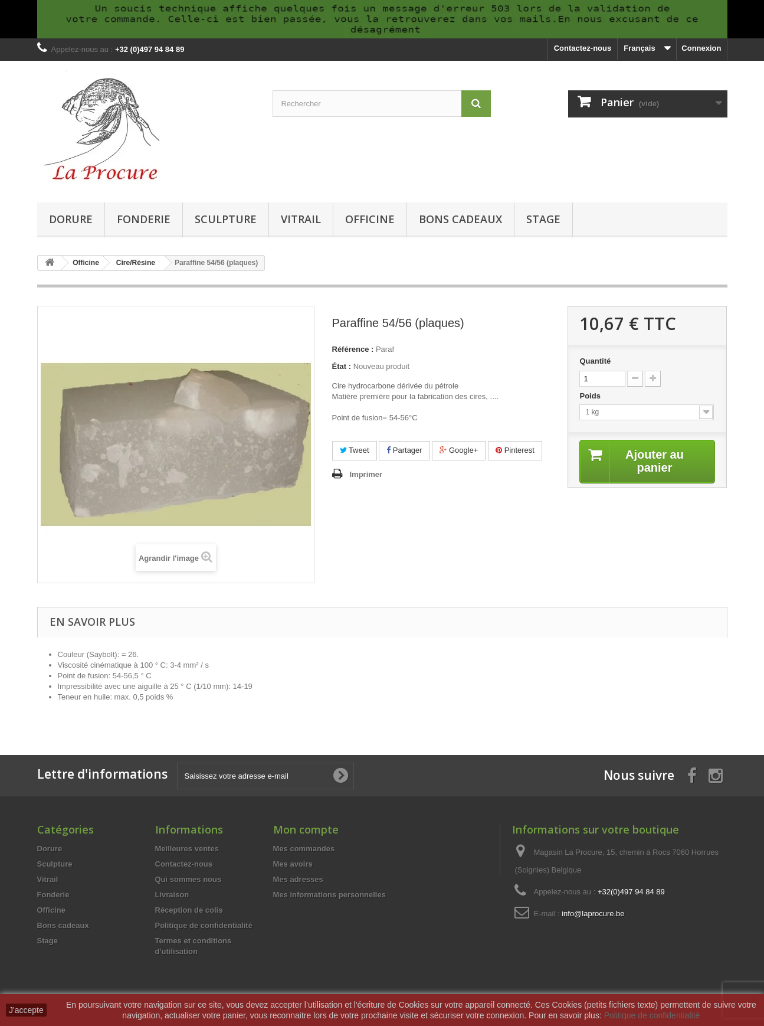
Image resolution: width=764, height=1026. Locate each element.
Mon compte (306, 829)
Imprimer (366, 474)
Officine (370, 219)
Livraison (172, 894)
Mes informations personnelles (329, 894)
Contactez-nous (583, 48)
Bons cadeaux (460, 219)
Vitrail (301, 219)
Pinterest (515, 450)
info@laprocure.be (593, 913)
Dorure (71, 219)
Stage (543, 219)
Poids (590, 395)
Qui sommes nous (188, 879)
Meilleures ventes (187, 848)
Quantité (595, 361)
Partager (404, 450)
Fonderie (143, 219)
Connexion (701, 48)
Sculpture (226, 219)
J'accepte (26, 1010)
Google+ (459, 450)
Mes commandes (304, 848)
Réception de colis (189, 910)
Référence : (353, 349)
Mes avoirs (293, 864)
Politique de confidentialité (204, 925)
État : (342, 366)
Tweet (354, 450)
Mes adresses (298, 879)
